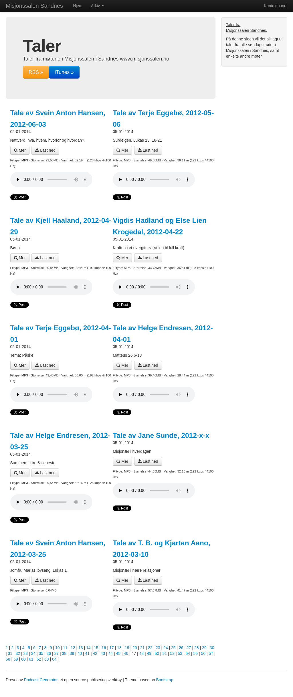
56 (203, 653)
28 (196, 647)
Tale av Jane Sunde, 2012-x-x (161, 435)
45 (118, 653)
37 (56, 653)
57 (211, 653)
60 (23, 659)
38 (64, 653)
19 (127, 647)
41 (87, 653)
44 (110, 653)
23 (158, 647)
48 (141, 653)
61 (31, 659)
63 (46, 659)
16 (104, 647)
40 (80, 653)
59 (15, 659)
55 (195, 653)
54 (188, 653)
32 (18, 653)
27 (189, 647)
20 (134, 647)
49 (149, 653)
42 (95, 653)
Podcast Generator (41, 680)
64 (54, 659)
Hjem (77, 5)
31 (10, 653)
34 (33, 653)
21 (142, 647)
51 (165, 653)
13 (80, 647)
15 (96, 647)
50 (157, 653)
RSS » (36, 72)
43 (103, 653)
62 (39, 659)
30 (212, 647)
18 (119, 647)
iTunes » (64, 72)
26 (181, 647)
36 (49, 653)
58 (8, 659)
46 (126, 653)
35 (41, 653)
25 (173, 647)
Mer (20, 150)
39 (72, 653)
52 (172, 653)
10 (57, 647)
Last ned (45, 150)
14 (88, 647)
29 (204, 647)
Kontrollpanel (275, 5)
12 (73, 647)
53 (180, 653)
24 (165, 647)
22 (150, 647)
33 (25, 653)
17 (111, 647)
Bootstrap (164, 680)
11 (65, 647)
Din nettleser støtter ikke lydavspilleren (51, 179)
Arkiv (97, 5)
